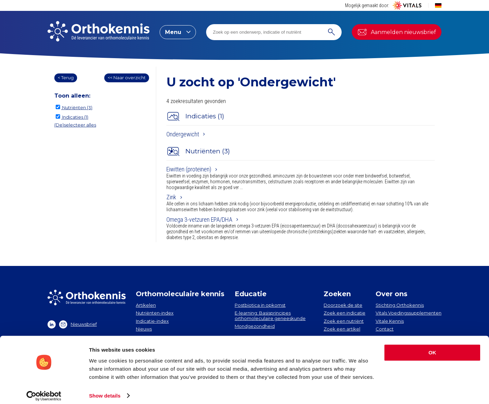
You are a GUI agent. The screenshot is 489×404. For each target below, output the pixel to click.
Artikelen (146, 305)
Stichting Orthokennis (400, 305)
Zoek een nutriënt (344, 321)
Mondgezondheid (255, 326)
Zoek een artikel (342, 329)
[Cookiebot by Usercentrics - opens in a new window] (44, 391)
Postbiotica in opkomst (260, 305)
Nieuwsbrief (78, 324)
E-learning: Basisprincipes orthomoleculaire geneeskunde (270, 315)
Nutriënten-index (155, 313)
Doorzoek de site (343, 305)
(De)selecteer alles (75, 125)
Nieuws (144, 329)
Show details (105, 390)
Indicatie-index (152, 321)
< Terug (66, 77)
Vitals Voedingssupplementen (408, 313)
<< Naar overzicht (127, 77)
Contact (385, 329)
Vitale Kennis (390, 321)
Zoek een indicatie (344, 313)
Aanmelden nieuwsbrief (396, 32)
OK (432, 348)
